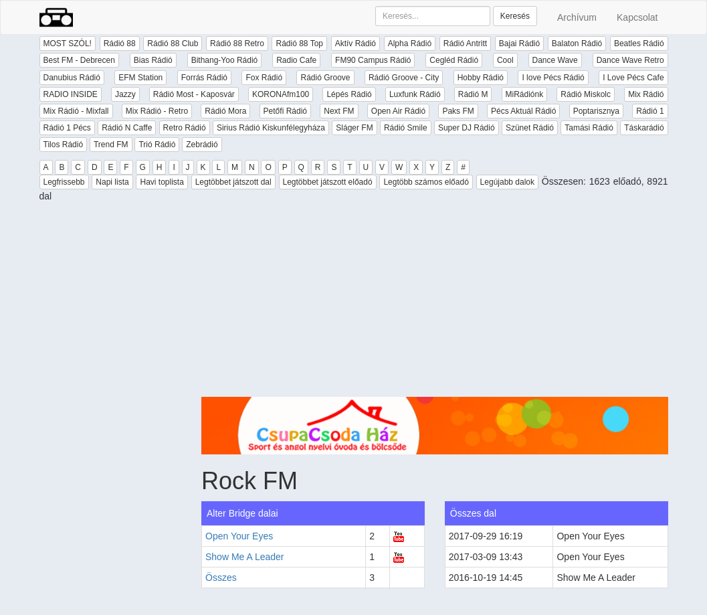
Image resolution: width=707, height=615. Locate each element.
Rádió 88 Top (299, 43)
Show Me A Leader (244, 556)
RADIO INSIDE (70, 94)
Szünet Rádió (530, 128)
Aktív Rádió (355, 43)
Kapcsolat (637, 17)
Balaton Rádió (577, 43)
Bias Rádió (153, 60)
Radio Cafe (296, 60)
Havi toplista (161, 182)
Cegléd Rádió (453, 60)
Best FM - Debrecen (79, 60)
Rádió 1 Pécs (67, 128)
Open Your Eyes (239, 536)
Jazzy (125, 94)
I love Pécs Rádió (553, 77)
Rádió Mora (225, 111)
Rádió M (473, 94)
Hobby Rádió (481, 77)
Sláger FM (354, 128)
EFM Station (140, 77)
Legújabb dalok (507, 182)
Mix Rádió (646, 94)
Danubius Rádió (71, 77)
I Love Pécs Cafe (633, 77)
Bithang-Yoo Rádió (224, 60)
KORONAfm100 (280, 94)
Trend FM (111, 144)
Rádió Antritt (465, 43)
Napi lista (112, 182)
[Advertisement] (434, 303)
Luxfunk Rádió (415, 94)
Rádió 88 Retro (237, 43)
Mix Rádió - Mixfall (76, 111)
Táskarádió (644, 128)
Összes (221, 577)
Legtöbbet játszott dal (233, 182)
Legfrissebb (64, 182)
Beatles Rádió (639, 43)
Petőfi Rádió (285, 111)
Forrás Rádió (204, 77)
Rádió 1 (650, 111)
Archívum (577, 17)
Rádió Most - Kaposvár (194, 94)
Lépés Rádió (348, 94)
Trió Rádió (156, 144)
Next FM (339, 111)
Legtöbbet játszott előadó (328, 182)
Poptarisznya (596, 111)
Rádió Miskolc (586, 94)
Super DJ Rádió (466, 128)
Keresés (515, 16)
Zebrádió (201, 144)
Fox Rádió (263, 77)
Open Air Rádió (398, 111)
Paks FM (458, 111)
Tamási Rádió (589, 128)
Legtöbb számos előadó (425, 182)
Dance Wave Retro (630, 60)
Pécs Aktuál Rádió (523, 111)
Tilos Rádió (63, 144)
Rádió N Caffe (127, 128)
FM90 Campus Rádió (373, 60)
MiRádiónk (525, 94)
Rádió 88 (120, 43)
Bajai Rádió (519, 43)
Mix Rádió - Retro (157, 111)
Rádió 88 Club (172, 43)
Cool (505, 60)
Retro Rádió (184, 128)
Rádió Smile (405, 128)
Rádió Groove (325, 77)
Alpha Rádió (409, 43)
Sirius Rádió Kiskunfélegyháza (271, 128)
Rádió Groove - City (404, 77)
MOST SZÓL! (67, 43)
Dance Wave (555, 60)
